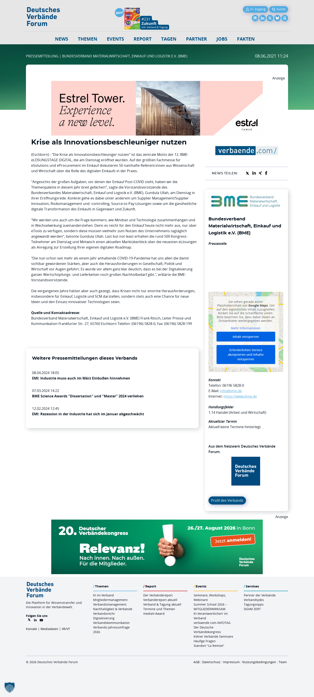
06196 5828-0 (233, 385)
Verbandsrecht (104, 613)
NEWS (61, 39)
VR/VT (66, 629)
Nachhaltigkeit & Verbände (112, 609)
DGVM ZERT (252, 609)
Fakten (246, 39)
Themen (87, 39)
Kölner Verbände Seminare (213, 636)
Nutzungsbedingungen (259, 662)
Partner (196, 39)
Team (283, 662)
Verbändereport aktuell (160, 600)
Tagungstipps (254, 604)
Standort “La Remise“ (209, 646)
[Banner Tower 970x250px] (157, 83)
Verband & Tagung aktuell (162, 604)
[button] (9, 687)
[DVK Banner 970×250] (157, 522)
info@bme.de (231, 390)
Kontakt (31, 629)
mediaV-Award (154, 613)
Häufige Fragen (205, 641)
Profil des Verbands (227, 500)
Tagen (168, 39)
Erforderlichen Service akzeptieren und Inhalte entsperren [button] (246, 354)
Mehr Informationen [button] (246, 328)
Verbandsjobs (254, 600)
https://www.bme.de (240, 396)
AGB (196, 662)
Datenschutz (211, 662)
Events (115, 39)
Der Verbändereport (158, 595)
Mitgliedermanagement (110, 600)
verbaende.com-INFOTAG (212, 623)
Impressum (231, 662)
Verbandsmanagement (109, 604)
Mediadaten (49, 629)
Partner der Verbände (260, 595)
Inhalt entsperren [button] (246, 337)
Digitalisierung (103, 618)
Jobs (222, 39)
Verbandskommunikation (111, 623)
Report (143, 39)
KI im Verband (103, 595)
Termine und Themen (159, 609)
